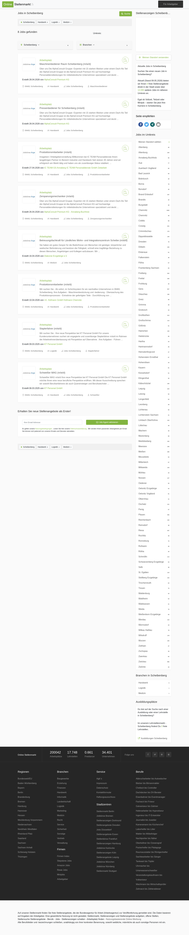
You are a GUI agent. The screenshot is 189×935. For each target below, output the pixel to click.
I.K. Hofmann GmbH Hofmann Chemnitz (63, 300)
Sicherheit (61, 829)
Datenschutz (102, 788)
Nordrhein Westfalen (27, 829)
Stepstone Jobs (64, 861)
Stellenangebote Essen (107, 834)
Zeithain (153, 645)
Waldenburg (153, 593)
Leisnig (153, 393)
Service (60, 824)
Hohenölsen (153, 362)
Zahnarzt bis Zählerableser (148, 889)
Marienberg (153, 435)
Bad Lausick (153, 173)
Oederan (153, 483)
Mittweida (153, 467)
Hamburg (22, 806)
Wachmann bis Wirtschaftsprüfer (151, 884)
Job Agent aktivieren (107, 422)
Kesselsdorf (153, 372)
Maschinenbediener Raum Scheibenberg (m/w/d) (65, 64)
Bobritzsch (153, 178)
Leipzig (153, 388)
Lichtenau (153, 409)
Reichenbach (153, 519)
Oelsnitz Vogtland (153, 493)
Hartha (153, 341)
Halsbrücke (153, 336)
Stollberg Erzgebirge (153, 577)
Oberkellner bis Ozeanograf (149, 843)
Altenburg (153, 152)
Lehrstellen (72, 756)
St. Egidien (153, 572)
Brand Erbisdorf (153, 194)
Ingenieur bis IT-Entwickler (148, 815)
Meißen (153, 451)
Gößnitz (153, 325)
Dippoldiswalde (153, 236)
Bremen (21, 801)
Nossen (153, 477)
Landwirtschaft (64, 801)
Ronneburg (153, 540)
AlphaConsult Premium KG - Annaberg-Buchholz (66, 212)
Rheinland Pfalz (25, 834)
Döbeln (153, 246)
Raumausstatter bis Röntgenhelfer (152, 852)
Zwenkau (153, 656)
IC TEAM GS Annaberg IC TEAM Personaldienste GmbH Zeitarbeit (75, 168)
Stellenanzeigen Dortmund (108, 820)
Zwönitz (153, 666)
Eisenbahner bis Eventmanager (150, 797)
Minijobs (61, 874)
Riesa (153, 530)
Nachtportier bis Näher (146, 838)
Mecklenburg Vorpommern (30, 820)
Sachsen (22, 843)
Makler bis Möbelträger (146, 834)
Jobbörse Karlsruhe (105, 848)
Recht (60, 820)
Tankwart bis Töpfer (145, 861)
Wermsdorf (153, 624)
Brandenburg (24, 797)
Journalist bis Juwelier (146, 820)
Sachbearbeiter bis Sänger (148, 857)
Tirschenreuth (153, 582)
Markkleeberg (153, 441)
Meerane (153, 446)
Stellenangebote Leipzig (107, 857)
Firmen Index (63, 856)
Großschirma (153, 320)
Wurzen (153, 640)
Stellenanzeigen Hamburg (108, 843)
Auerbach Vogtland (153, 168)
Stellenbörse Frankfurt (106, 839)
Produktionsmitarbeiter (100, 174)
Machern (153, 430)
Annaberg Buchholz (153, 157)
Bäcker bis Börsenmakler (147, 783)
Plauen (153, 514)
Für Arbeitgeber (170, 4)
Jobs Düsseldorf (104, 830)
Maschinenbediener (98, 86)
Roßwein (153, 546)
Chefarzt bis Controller (146, 788)
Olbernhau (153, 498)
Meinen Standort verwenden (153, 57)
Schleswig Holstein (26, 852)
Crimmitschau (153, 231)
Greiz (153, 299)
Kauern (153, 367)
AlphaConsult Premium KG (56, 79)
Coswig (153, 225)
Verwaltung (62, 843)
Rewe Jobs (62, 870)
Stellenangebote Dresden (108, 825)
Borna (153, 183)
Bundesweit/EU (25, 779)
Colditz (153, 220)
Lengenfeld (153, 399)
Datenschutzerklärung (78, 429)
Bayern (21, 788)
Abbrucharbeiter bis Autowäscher (151, 779)
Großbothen (153, 315)
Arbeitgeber (62, 879)
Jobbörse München (105, 862)
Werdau (153, 619)
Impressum (101, 783)
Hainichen (153, 330)
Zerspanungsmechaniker (101, 218)
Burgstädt (153, 204)
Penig (153, 509)
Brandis (153, 199)
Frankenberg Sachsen (153, 267)
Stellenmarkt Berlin (105, 811)
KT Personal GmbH (53, 344)
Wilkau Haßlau (153, 630)
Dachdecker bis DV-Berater (148, 792)
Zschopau (153, 651)
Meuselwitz (153, 456)
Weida (153, 609)
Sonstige (61, 834)
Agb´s (99, 779)
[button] (140, 124)
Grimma (153, 304)
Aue (153, 162)
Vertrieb (60, 838)
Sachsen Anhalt (25, 847)
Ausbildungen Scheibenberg (154, 738)
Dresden (153, 241)
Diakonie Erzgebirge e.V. (55, 256)
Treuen (153, 588)
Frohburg (153, 283)
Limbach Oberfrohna (153, 420)
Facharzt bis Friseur (145, 801)
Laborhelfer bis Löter (145, 829)
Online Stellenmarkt (27, 755)
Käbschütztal (153, 383)
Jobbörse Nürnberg (105, 866)
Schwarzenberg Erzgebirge (153, 561)
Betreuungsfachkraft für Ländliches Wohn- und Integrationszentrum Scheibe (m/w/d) (83, 240)
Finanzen (61, 788)
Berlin (20, 792)
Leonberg (153, 404)
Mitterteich (153, 462)
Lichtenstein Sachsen (153, 414)
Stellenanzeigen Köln (106, 853)
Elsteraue (153, 252)
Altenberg (153, 147)
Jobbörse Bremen (104, 816)
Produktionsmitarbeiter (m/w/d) (56, 152)
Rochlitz (153, 535)
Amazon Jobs (63, 865)
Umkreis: (97, 33)
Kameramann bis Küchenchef (149, 824)
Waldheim (153, 598)
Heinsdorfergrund (153, 351)
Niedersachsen (25, 824)
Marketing (61, 811)
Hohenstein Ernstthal (153, 357)
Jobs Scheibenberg (74, 86)
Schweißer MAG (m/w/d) (52, 372)
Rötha (153, 551)
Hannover (22, 811)
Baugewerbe (63, 779)
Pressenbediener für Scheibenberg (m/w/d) (62, 108)
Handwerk (43, 22)
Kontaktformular (103, 792)
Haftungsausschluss (105, 797)
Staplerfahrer (93, 351)
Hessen (21, 815)
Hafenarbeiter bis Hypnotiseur (150, 811)
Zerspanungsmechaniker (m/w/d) (57, 196)
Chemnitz (153, 210)
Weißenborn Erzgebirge (153, 614)
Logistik (56, 22)
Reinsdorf (153, 525)
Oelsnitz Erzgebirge (153, 488)
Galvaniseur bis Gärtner (147, 806)
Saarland (22, 838)
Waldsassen (153, 603)
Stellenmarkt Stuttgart (106, 871)
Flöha (153, 262)
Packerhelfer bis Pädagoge (148, 847)
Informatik (61, 797)
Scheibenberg (27, 22)
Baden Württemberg (27, 783)
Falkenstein (153, 257)
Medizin (67, 22)
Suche (125, 14)
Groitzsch (153, 309)
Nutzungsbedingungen (43, 429)
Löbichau (153, 425)
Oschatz (153, 504)
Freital (153, 278)
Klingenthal (153, 378)
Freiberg (153, 273)
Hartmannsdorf (153, 346)
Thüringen (22, 857)
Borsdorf (153, 189)
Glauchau (153, 294)
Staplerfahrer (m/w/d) (51, 328)
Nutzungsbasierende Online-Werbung (123, 919)
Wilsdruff (153, 635)
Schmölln (153, 556)
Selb (153, 567)
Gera (153, 288)
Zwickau (153, 661)
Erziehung (62, 783)
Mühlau (153, 472)
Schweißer (94, 395)
